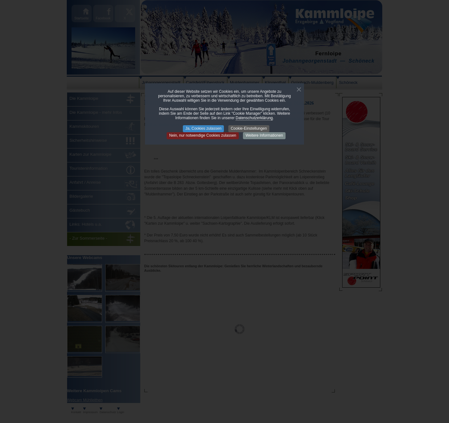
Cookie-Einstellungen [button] (249, 128)
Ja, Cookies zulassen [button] (203, 128)
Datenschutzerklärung (254, 118)
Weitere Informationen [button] (264, 135)
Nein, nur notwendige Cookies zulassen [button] (202, 135)
